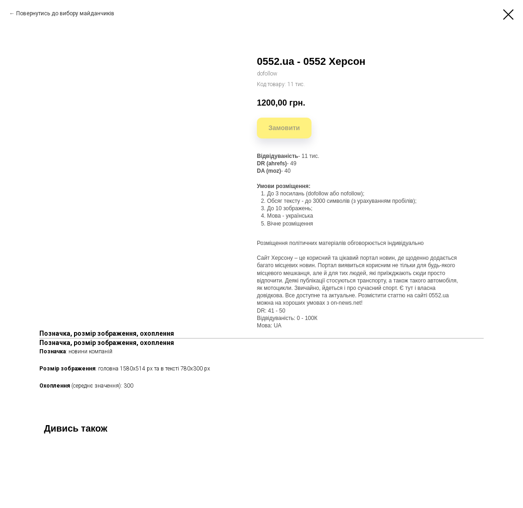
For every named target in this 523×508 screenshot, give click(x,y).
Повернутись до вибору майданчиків (65, 13)
